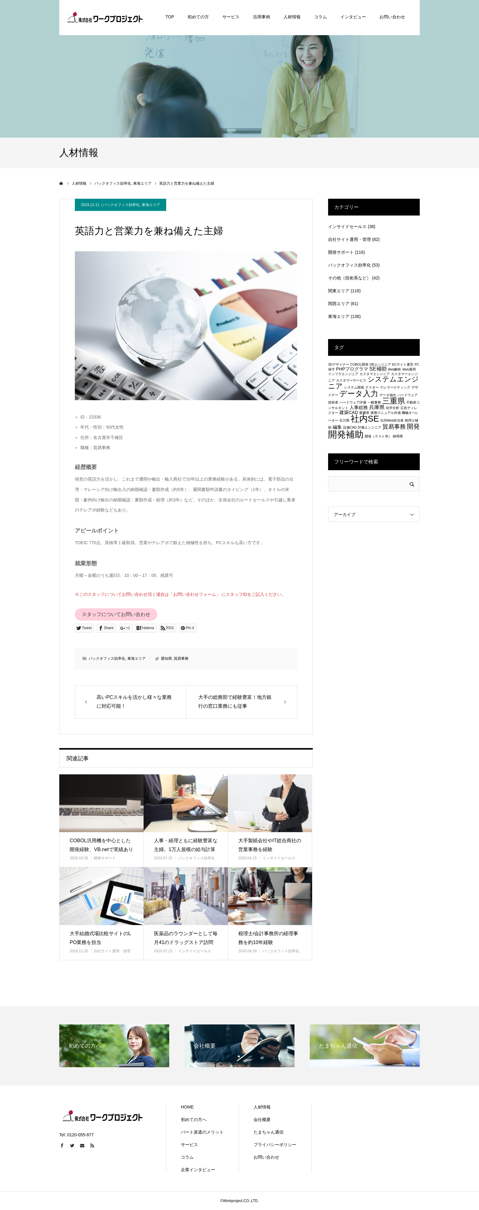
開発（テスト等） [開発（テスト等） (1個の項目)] (378, 436)
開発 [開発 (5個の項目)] (413, 426)
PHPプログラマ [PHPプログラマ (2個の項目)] (352, 369)
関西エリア (338, 303)
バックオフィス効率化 (121, 205)
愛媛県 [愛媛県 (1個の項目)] (364, 413)
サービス (189, 1144)
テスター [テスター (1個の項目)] (372, 387)
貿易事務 (181, 658)
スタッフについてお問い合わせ (116, 614)
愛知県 (166, 658)
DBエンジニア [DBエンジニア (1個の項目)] (380, 364)
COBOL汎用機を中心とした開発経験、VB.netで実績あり (101, 845)
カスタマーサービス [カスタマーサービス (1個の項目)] (351, 380)
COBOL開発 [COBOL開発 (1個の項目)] (359, 364)
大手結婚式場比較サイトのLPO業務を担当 (100, 938)
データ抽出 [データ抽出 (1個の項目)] (387, 395)
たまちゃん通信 (268, 1132)
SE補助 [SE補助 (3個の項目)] (378, 369)
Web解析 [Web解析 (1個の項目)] (394, 369)
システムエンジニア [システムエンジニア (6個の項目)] (373, 382)
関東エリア (338, 290)
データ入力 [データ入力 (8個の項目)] (358, 393)
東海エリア (151, 205)
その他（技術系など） (349, 277)
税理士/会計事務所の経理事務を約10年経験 (268, 938)
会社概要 (262, 1119)
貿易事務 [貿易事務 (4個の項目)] (394, 426)
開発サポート (105, 858)
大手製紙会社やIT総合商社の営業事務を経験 (269, 845)
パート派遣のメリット (202, 1132)
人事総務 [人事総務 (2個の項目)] (358, 407)
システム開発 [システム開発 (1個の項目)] (354, 387)
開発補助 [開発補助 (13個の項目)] (346, 434)
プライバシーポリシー (275, 1144)
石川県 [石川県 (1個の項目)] (344, 420)
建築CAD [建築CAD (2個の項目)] (348, 412)
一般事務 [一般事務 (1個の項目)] (374, 402)
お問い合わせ (266, 1157)
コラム (187, 1157)
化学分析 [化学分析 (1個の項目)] (392, 408)
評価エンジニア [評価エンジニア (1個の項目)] (369, 427)
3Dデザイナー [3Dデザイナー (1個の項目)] (338, 364)
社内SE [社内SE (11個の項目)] (365, 418)
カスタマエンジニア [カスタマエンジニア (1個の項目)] (375, 374)
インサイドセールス (278, 858)
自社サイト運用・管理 (112, 951)
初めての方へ (194, 1119)
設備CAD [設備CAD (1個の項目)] (350, 427)
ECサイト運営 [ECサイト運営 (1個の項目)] (402, 364)
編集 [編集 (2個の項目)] (337, 427)
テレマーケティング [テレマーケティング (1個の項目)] (395, 387)
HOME (187, 1107)
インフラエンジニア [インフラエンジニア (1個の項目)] (343, 374)
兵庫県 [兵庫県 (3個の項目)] (377, 407)
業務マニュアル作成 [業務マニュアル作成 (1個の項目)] (386, 413)
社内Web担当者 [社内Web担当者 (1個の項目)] (392, 420)
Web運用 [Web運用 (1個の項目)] (409, 369)
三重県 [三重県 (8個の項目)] (393, 401)
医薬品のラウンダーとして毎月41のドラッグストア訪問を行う (186, 942)
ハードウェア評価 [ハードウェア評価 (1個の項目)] (352, 402)
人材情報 (262, 1107)
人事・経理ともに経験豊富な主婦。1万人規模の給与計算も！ (186, 849)
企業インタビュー (198, 1169)
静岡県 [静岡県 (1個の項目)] (398, 436)
